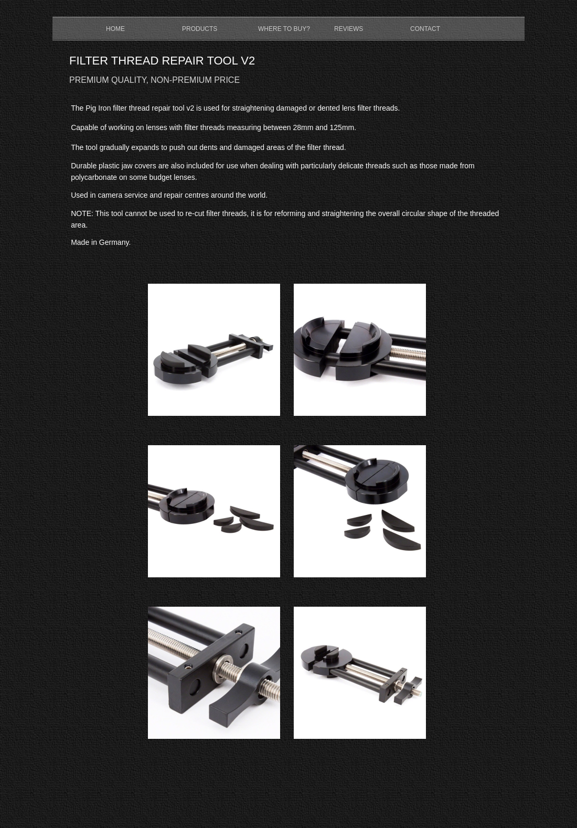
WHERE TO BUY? (284, 29)
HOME (115, 29)
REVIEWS (348, 29)
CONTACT (425, 29)
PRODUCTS (199, 29)
